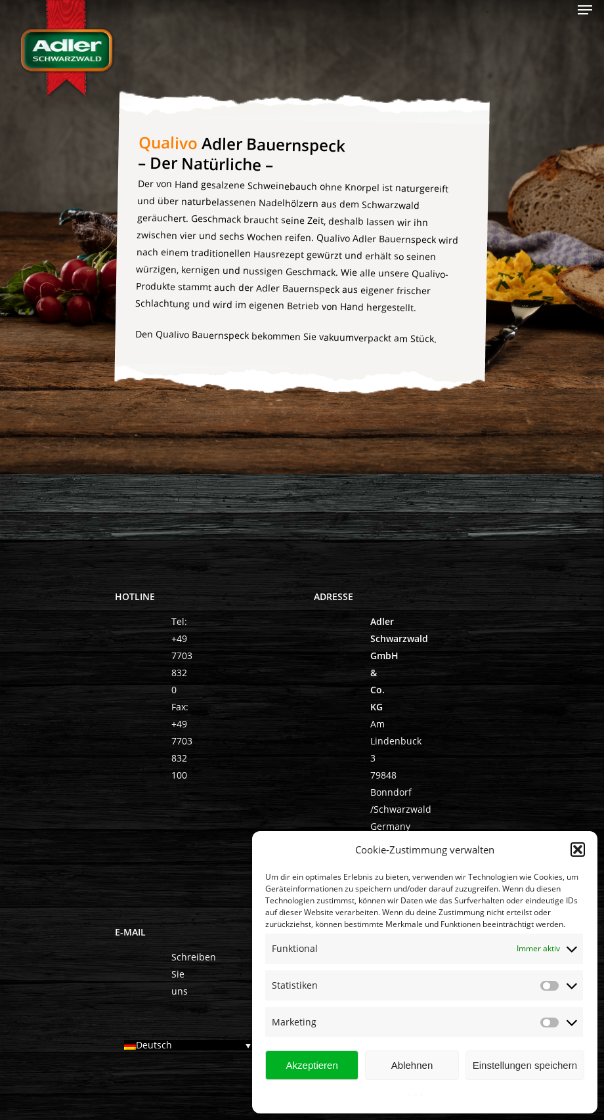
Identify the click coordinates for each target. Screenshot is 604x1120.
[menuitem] (190, 1045)
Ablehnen (412, 1065)
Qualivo (168, 142)
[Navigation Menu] (585, 9)
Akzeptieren (312, 1065)
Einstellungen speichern (525, 1065)
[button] (577, 849)
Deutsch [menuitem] (154, 1045)
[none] (190, 1046)
